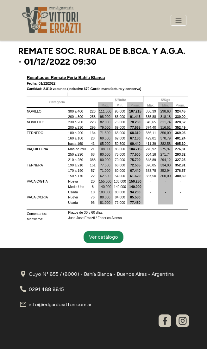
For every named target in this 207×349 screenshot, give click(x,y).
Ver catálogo (103, 237)
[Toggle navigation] (178, 20)
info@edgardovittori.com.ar (60, 304)
